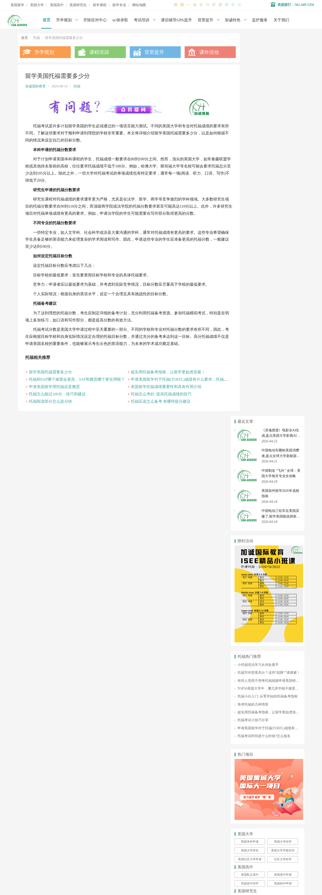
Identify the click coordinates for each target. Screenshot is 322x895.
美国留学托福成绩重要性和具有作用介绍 (159, 392)
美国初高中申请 (127, 596)
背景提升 (205, 20)
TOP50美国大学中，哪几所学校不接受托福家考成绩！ (278, 306)
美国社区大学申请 (250, 477)
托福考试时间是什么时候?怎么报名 (264, 354)
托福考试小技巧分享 (253, 338)
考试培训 (141, 20)
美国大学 (37, 5)
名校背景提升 (125, 574)
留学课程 (100, 5)
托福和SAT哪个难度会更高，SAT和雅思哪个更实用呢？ (77, 385)
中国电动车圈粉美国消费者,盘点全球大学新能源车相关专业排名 (281, 73)
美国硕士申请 (250, 525)
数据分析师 (40, 623)
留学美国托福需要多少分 (50, 378)
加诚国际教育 (35, 86)
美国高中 (57, 5)
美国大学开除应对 (283, 468)
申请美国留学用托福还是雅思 (54, 392)
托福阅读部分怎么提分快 (50, 407)
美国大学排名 (250, 468)
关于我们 (281, 20)
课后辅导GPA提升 (176, 20)
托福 (76, 86)
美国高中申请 (283, 492)
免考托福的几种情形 (253, 322)
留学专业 (119, 5)
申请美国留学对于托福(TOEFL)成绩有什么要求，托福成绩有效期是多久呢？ (190, 385)
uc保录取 (120, 20)
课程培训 (96, 52)
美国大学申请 (125, 603)
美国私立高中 (250, 492)
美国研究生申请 (249, 516)
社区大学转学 (283, 477)
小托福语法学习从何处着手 (258, 282)
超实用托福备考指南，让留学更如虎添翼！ (161, 378)
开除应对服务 (125, 588)
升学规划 (64, 20)
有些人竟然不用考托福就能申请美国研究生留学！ (275, 298)
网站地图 (139, 5)
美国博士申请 (283, 525)
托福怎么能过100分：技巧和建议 (57, 400)
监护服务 (260, 20)
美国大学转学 (283, 459)
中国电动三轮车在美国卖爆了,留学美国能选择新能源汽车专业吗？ (281, 134)
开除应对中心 (95, 20)
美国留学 (17, 5)
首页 (46, 20)
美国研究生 (78, 5)
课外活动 (199, 52)
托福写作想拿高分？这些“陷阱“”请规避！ (269, 290)
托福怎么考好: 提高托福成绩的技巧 (154, 400)
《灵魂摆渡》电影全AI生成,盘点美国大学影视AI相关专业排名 (281, 53)
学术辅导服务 (125, 581)
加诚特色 (232, 20)
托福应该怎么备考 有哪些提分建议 (154, 407)
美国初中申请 (283, 501)
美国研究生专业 (283, 516)
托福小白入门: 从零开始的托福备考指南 (268, 314)
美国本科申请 (250, 459)
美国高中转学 (250, 501)
